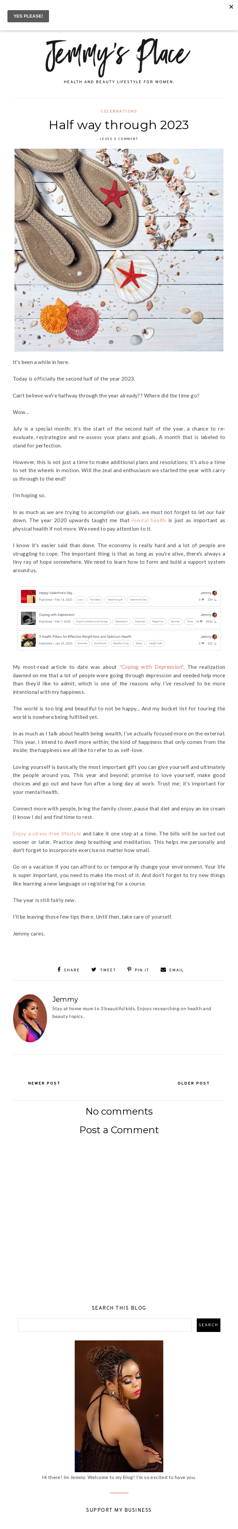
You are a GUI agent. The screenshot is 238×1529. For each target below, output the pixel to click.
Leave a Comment (119, 139)
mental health (149, 520)
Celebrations (119, 111)
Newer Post (45, 1083)
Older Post (192, 1083)
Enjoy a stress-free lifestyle (47, 833)
